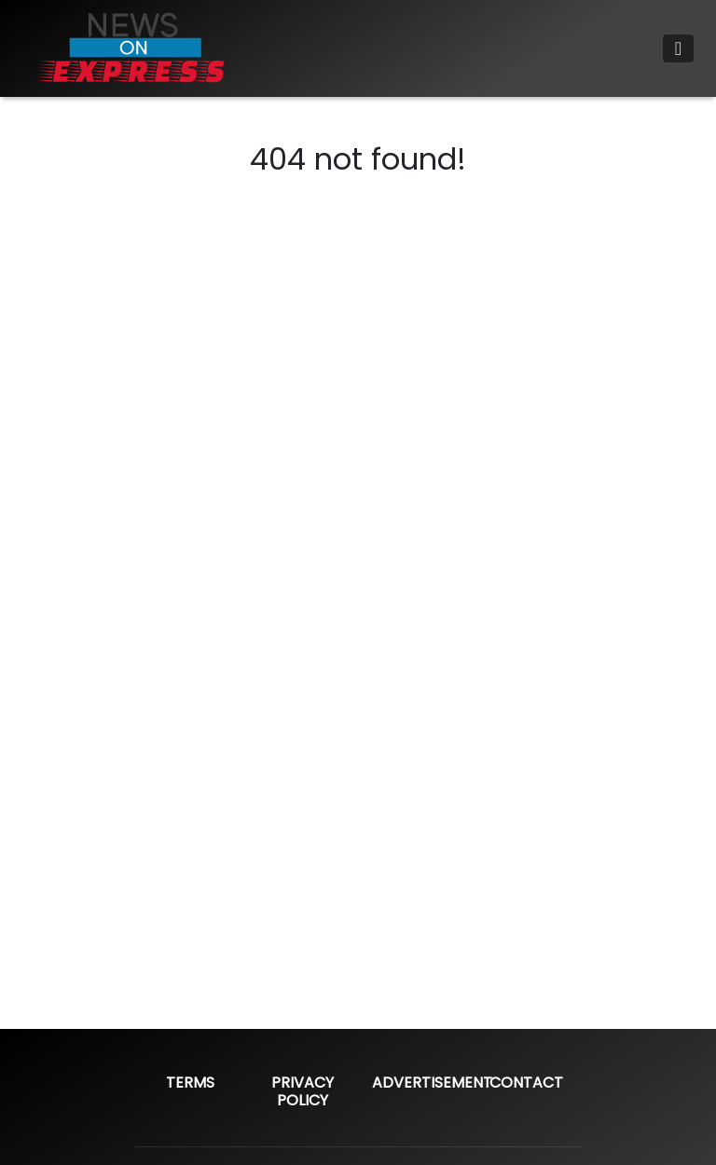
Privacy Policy (302, 1091)
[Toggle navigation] (678, 48)
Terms (190, 1082)
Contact (526, 1082)
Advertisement (432, 1082)
